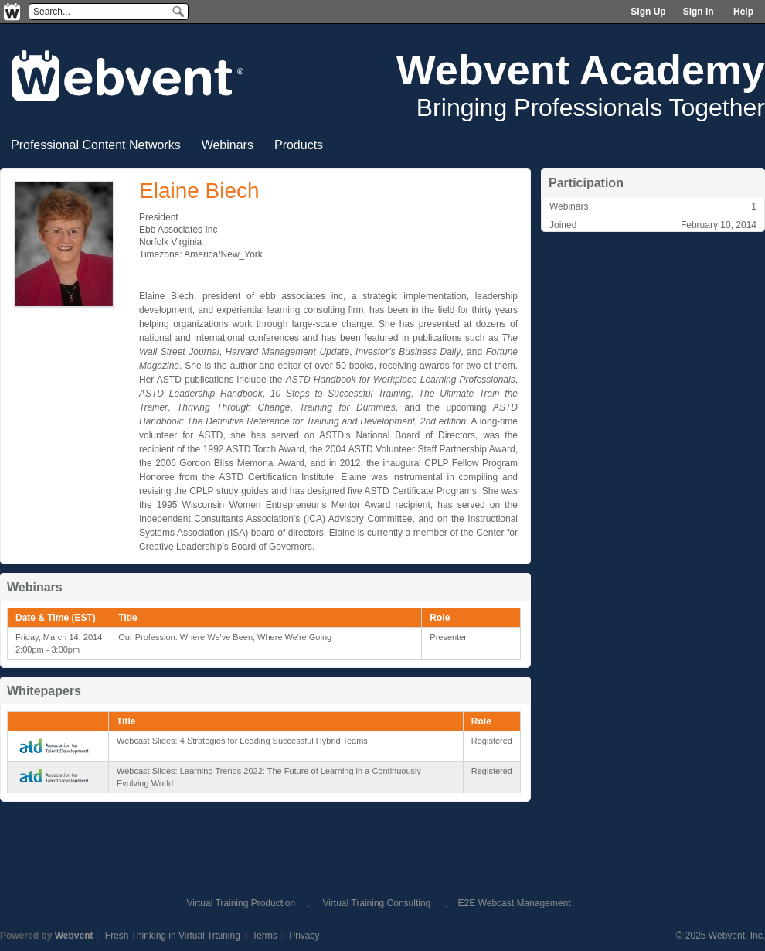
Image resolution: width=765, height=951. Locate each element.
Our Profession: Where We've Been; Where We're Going (225, 637)
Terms (264, 935)
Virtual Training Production (241, 903)
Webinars (227, 145)
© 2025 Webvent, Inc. (720, 935)
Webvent (74, 935)
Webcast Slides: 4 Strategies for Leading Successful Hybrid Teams (242, 740)
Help (743, 11)
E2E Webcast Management (514, 903)
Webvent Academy (580, 69)
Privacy (304, 935)
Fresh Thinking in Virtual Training (172, 935)
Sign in (698, 11)
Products (298, 145)
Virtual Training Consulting (376, 903)
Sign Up (648, 11)
